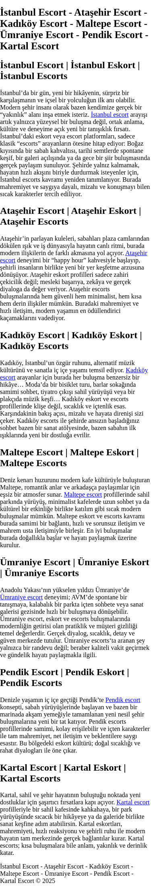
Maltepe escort (83, 494)
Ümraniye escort (21, 597)
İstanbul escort (110, 114)
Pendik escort (123, 699)
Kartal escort (132, 802)
